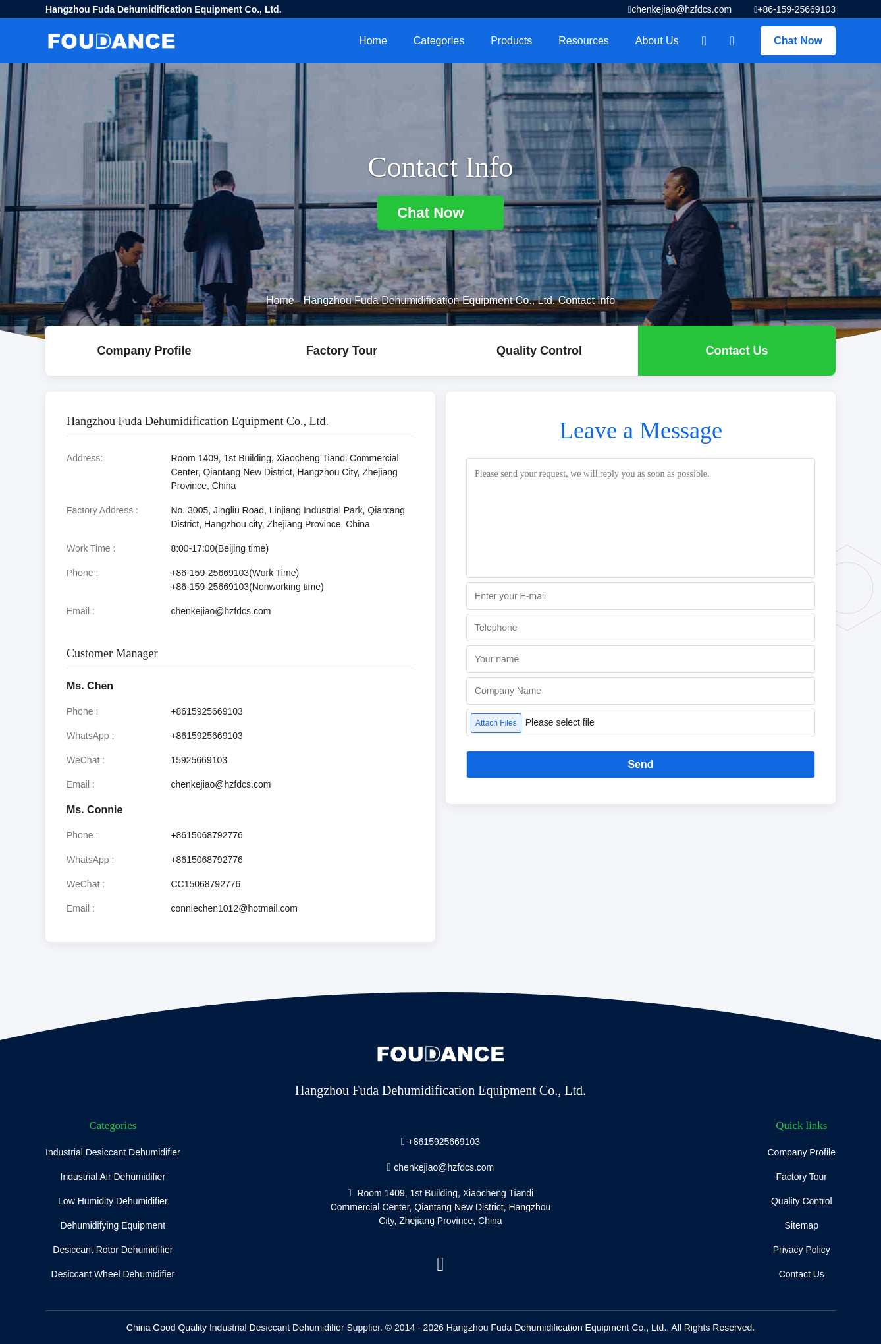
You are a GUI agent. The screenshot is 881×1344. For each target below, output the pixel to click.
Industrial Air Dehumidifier (113, 1176)
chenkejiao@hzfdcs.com (681, 9)
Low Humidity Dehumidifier (113, 1201)
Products (511, 40)
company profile (144, 350)
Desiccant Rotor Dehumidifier (113, 1249)
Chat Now (798, 40)
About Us (657, 40)
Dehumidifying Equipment (113, 1225)
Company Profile (802, 1152)
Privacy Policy (801, 1249)
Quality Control (539, 350)
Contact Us (736, 350)
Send (640, 764)
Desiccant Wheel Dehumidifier (113, 1274)
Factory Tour (342, 350)
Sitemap (801, 1225)
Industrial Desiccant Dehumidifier (112, 1152)
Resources (583, 40)
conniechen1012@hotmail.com (234, 908)
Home (373, 40)
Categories (439, 40)
